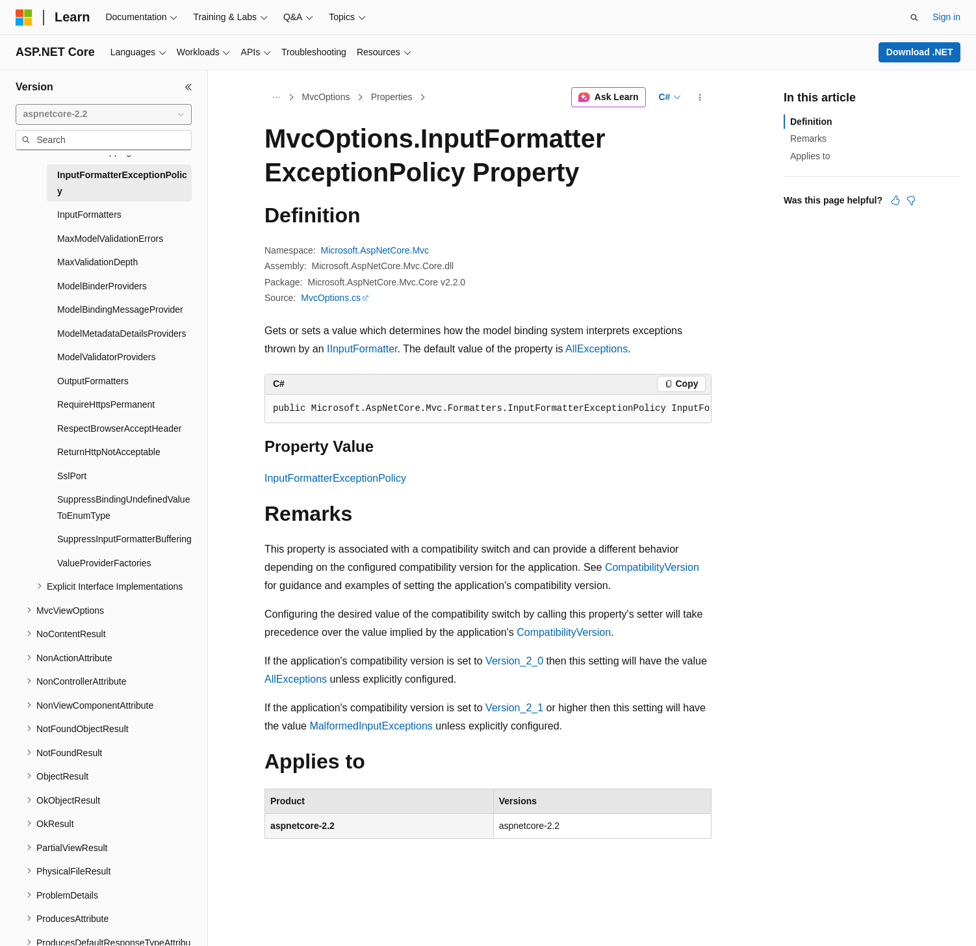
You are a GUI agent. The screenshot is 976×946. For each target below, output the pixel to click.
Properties (392, 97)
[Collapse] (188, 87)
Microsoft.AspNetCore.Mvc (375, 250)
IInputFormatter (362, 348)
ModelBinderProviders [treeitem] (102, 286)
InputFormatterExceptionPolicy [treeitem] (122, 183)
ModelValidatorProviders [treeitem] (106, 357)
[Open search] (914, 17)
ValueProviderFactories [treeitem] (104, 563)
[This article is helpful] (895, 200)
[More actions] (700, 97)
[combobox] (104, 114)
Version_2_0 (514, 660)
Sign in (946, 17)
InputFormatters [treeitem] (89, 214)
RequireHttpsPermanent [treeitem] (106, 404)
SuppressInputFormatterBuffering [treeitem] (124, 539)
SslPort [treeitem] (71, 476)
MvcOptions (326, 97)
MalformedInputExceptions (370, 725)
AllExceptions (596, 348)
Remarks (808, 138)
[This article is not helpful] (911, 200)
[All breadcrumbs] (275, 97)
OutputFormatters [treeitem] (93, 381)
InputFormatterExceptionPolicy (335, 478)
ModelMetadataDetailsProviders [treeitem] (121, 333)
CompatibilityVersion (652, 567)
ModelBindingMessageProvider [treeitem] (120, 309)
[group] (488, 409)
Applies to (810, 156)
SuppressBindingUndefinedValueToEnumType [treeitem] (123, 507)
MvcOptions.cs (331, 298)
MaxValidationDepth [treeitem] (97, 262)
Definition (811, 121)
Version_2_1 (514, 707)
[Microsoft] (24, 17)
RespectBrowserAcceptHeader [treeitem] (119, 428)
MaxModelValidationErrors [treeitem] (110, 238)
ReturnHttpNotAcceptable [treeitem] (109, 452)
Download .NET (919, 52)
